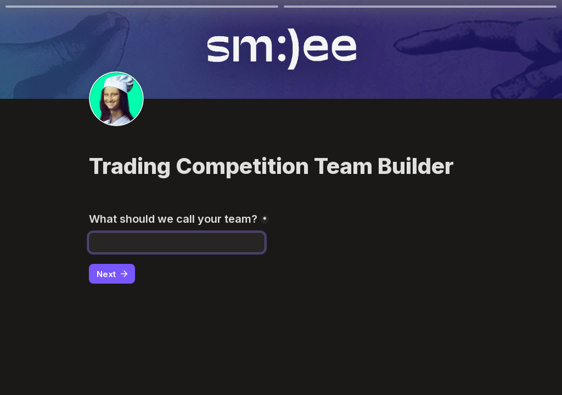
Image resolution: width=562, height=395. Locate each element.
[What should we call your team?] (177, 242)
